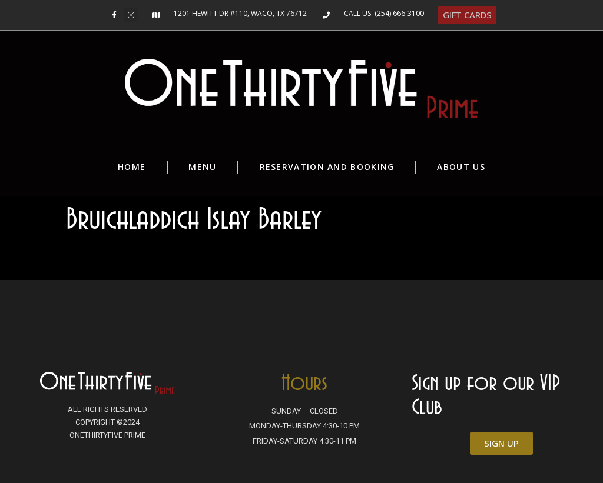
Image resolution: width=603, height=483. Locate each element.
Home (131, 166)
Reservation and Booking (327, 166)
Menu (202, 166)
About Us (461, 166)
